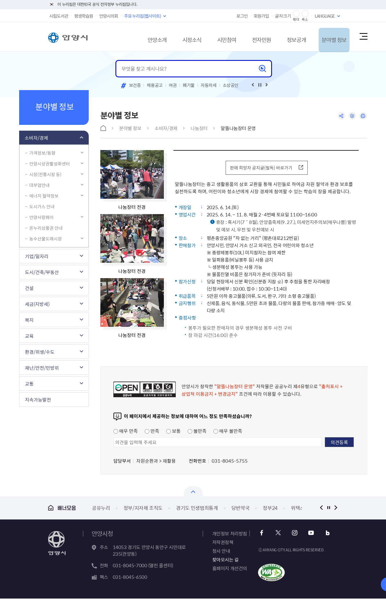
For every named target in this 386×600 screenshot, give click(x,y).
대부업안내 (39, 185)
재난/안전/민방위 (42, 367)
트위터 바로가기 (278, 534)
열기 (193, 493)
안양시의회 (108, 16)
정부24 (270, 509)
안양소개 (132, 36)
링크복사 (351, 116)
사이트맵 (363, 37)
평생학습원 (83, 16)
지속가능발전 (38, 399)
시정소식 (171, 36)
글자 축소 (305, 13)
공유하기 (340, 116)
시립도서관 (58, 16)
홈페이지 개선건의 (229, 569)
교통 (29, 383)
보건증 (135, 85)
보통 (173, 432)
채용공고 (155, 85)
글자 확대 (296, 13)
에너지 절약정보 (44, 196)
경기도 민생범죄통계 (197, 509)
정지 (328, 509)
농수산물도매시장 (45, 239)
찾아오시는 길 (225, 560)
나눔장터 (199, 128)
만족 (152, 432)
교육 (29, 335)
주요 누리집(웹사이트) (142, 16)
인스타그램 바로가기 (294, 534)
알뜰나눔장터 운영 (238, 128)
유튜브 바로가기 (310, 534)
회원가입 (261, 16)
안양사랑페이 (41, 217)
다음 (336, 509)
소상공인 (231, 85)
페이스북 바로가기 (263, 534)
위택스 (298, 509)
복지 (29, 319)
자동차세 (209, 85)
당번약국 (240, 509)
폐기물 (189, 85)
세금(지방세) (37, 303)
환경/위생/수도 (40, 351)
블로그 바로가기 (325, 534)
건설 (29, 288)
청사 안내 (221, 552)
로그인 (242, 16)
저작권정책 (222, 543)
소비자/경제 (36, 137)
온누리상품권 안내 (46, 228)
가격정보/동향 (42, 153)
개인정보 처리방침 (229, 534)
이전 (321, 509)
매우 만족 (125, 432)
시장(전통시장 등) (45, 174)
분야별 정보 (327, 36)
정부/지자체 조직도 (143, 509)
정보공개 (286, 36)
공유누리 (101, 509)
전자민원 (247, 36)
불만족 (197, 432)
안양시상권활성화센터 (49, 164)
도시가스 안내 (42, 206)
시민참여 (209, 36)
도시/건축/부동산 (42, 272)
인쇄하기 (363, 116)
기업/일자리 (36, 256)
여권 (173, 85)
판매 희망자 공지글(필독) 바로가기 (260, 168)
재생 (260, 85)
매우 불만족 (227, 432)
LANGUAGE (325, 16)
